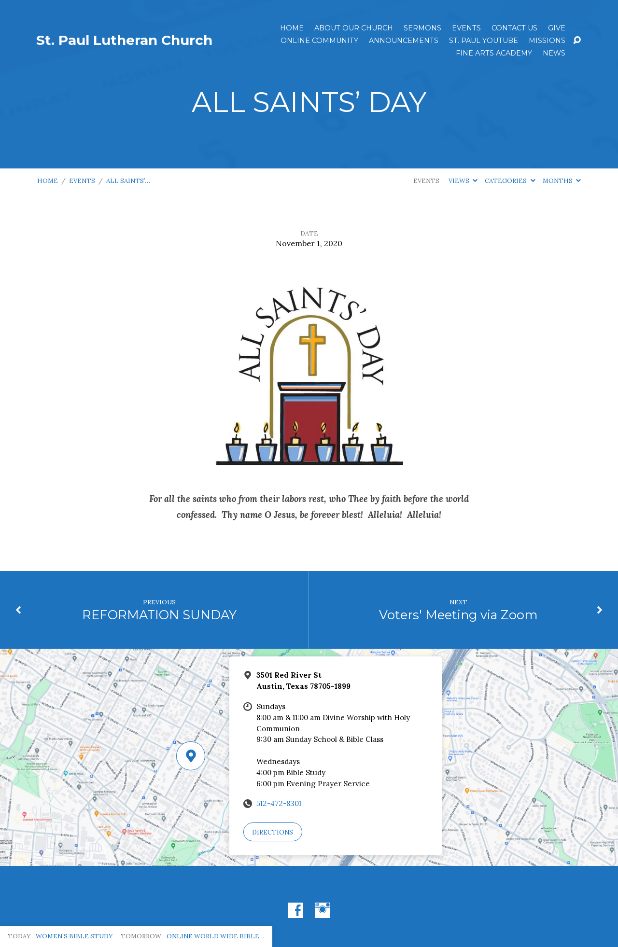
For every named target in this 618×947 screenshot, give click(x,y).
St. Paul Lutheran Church (124, 40)
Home (292, 28)
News (554, 53)
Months (562, 181)
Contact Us (514, 28)
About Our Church (353, 28)
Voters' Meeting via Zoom (458, 614)
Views (463, 181)
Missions (547, 40)
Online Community (319, 40)
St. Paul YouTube (483, 40)
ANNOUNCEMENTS (403, 40)
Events (466, 28)
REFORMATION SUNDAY (159, 614)
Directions (272, 832)
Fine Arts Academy (494, 53)
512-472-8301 (278, 803)
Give (556, 28)
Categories (510, 181)
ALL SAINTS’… (128, 181)
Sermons (422, 28)
